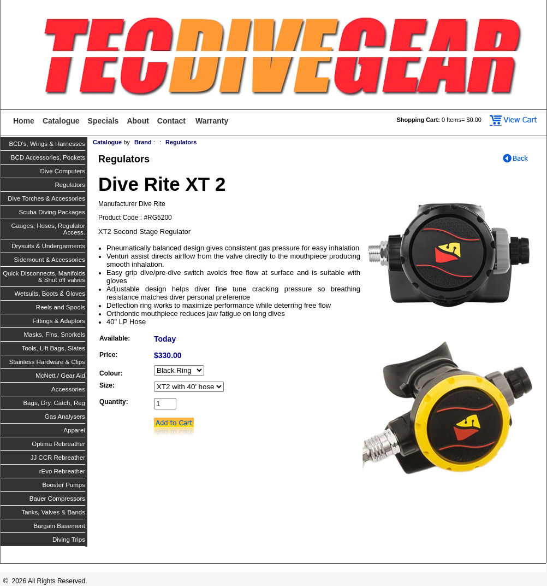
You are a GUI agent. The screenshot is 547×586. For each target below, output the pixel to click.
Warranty (211, 120)
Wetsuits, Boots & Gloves (49, 293)
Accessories (68, 389)
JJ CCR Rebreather (58, 457)
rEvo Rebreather (62, 471)
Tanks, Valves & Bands (53, 512)
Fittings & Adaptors (58, 321)
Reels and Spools (60, 307)
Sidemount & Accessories (49, 259)
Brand (143, 142)
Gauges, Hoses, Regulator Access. (48, 229)
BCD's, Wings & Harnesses (47, 143)
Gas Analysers (65, 416)
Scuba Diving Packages (52, 212)
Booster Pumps (63, 485)
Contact (171, 120)
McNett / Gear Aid (60, 375)
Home (23, 120)
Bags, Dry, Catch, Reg (54, 403)
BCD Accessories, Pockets (48, 157)
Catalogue (61, 120)
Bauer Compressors (57, 498)
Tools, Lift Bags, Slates (53, 348)
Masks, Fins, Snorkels (54, 334)
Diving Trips (68, 539)
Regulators (70, 184)
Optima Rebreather (58, 444)
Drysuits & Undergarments (48, 246)
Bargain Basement (59, 526)
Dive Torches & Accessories (46, 198)
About (137, 120)
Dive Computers (62, 171)
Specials (103, 120)
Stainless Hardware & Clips (47, 362)
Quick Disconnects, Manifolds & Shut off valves (44, 276)
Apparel (74, 430)
